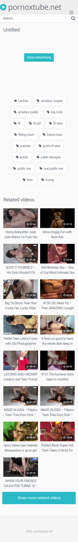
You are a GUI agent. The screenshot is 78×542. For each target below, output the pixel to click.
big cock (55, 112)
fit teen (56, 123)
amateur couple (49, 101)
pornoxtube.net (30, 7)
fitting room (24, 135)
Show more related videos (39, 497)
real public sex (51, 168)
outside (23, 146)
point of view (49, 146)
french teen (52, 135)
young (47, 180)
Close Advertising (39, 57)
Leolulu (21, 101)
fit (17, 123)
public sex (22, 168)
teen (28, 180)
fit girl (35, 123)
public (22, 157)
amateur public (26, 112)
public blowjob (49, 157)
